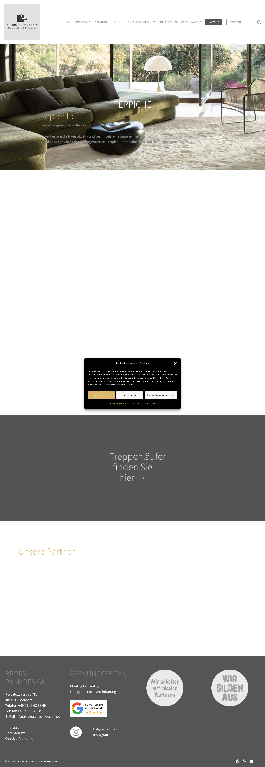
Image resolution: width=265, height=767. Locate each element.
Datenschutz (15, 733)
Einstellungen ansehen (161, 395)
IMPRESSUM (149, 404)
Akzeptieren (101, 395)
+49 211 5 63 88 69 (32, 705)
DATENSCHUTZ (135, 404)
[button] (175, 364)
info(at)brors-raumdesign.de (38, 716)
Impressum (14, 727)
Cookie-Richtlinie (118, 404)
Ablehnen (130, 395)
